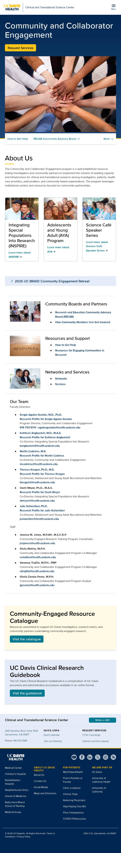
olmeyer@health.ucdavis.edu (37, 501)
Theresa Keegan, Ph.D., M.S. (37, 470)
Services (60, 384)
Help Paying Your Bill (74, 806)
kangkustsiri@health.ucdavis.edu (40, 446)
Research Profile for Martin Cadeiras (42, 456)
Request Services (20, 47)
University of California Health (101, 780)
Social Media (41, 787)
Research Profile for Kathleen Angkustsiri (45, 437)
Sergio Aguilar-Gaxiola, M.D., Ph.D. (41, 415)
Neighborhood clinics (16, 790)
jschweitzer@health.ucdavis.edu (39, 519)
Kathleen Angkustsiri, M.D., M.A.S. (40, 433)
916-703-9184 (20, 740)
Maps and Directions (45, 793)
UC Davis (97, 772)
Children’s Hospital (15, 774)
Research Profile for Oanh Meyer (40, 492)
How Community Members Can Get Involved (82, 322)
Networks (61, 379)
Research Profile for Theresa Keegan (42, 474)
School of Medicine (15, 796)
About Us (39, 775)
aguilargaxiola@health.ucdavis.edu (59, 427)
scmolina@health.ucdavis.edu (38, 557)
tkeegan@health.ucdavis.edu (37, 482)
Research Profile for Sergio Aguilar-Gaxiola (46, 419)
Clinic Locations (72, 788)
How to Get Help (17, 139)
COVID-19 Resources (74, 818)
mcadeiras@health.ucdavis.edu (39, 464)
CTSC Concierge (91, 735)
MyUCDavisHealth (73, 772)
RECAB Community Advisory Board (54, 139)
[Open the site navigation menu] (113, 7)
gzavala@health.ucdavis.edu (37, 585)
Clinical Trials (70, 794)
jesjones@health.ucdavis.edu (37, 543)
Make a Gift (102, 720)
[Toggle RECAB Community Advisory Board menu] (78, 139)
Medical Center (13, 768)
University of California (99, 789)
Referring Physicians (74, 800)
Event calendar (52, 735)
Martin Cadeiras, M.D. (33, 451)
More (107, 139)
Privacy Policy (23, 836)
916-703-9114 (28, 427)
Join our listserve (53, 741)
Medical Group (13, 812)
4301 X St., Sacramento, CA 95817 (100, 833)
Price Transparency (73, 812)
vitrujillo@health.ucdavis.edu (37, 571)
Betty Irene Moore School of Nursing (15, 804)
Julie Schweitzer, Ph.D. (33, 506)
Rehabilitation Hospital (12, 782)
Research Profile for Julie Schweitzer (42, 510)
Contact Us (40, 781)
